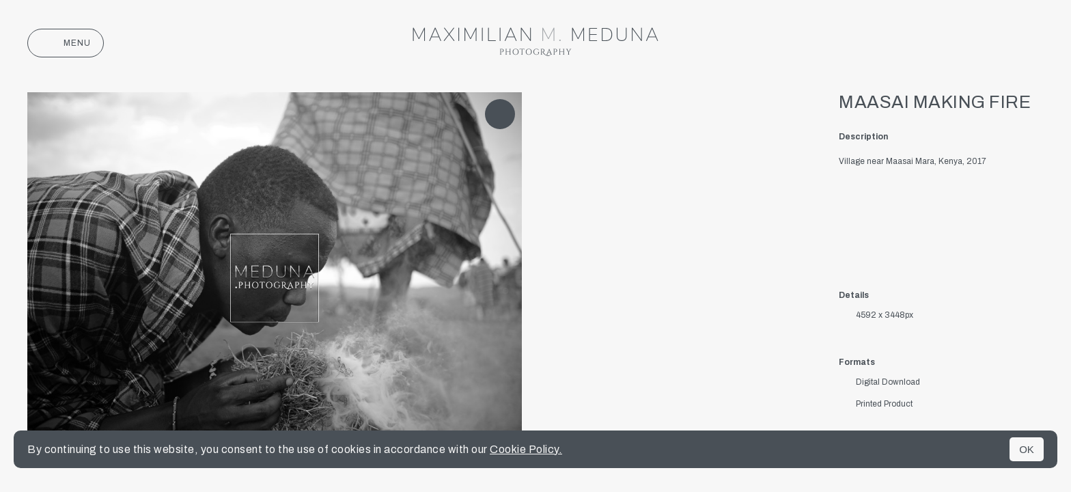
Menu (65, 43)
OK (1026, 449)
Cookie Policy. (526, 449)
